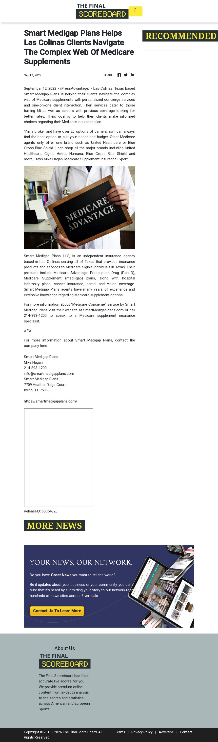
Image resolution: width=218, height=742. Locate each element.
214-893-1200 (35, 315)
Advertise (166, 732)
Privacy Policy (142, 732)
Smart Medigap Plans (42, 256)
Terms (120, 732)
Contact (186, 732)
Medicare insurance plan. (82, 122)
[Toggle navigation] (135, 11)
